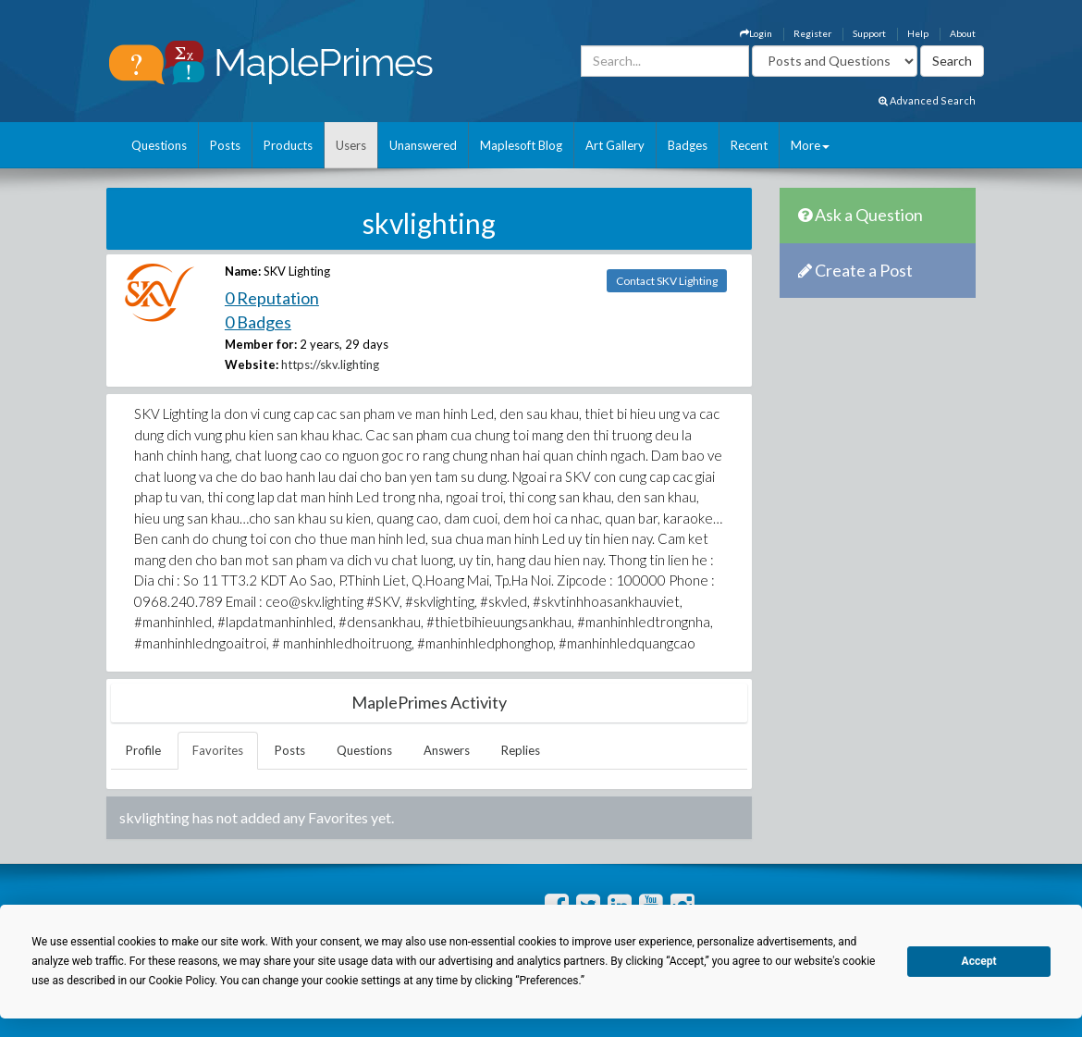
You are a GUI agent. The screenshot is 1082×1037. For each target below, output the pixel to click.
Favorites (217, 750)
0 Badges (258, 322)
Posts (225, 145)
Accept (979, 961)
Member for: (261, 344)
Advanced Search (927, 100)
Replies (520, 750)
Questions (159, 145)
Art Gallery (615, 145)
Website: (251, 364)
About (963, 33)
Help (917, 33)
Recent (749, 145)
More (810, 145)
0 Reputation (272, 298)
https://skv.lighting (330, 364)
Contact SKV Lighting (667, 281)
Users (351, 145)
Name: (243, 271)
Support (869, 33)
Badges (687, 145)
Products (288, 145)
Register (812, 33)
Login (756, 33)
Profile (143, 750)
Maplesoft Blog (521, 145)
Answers (447, 750)
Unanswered (423, 145)
